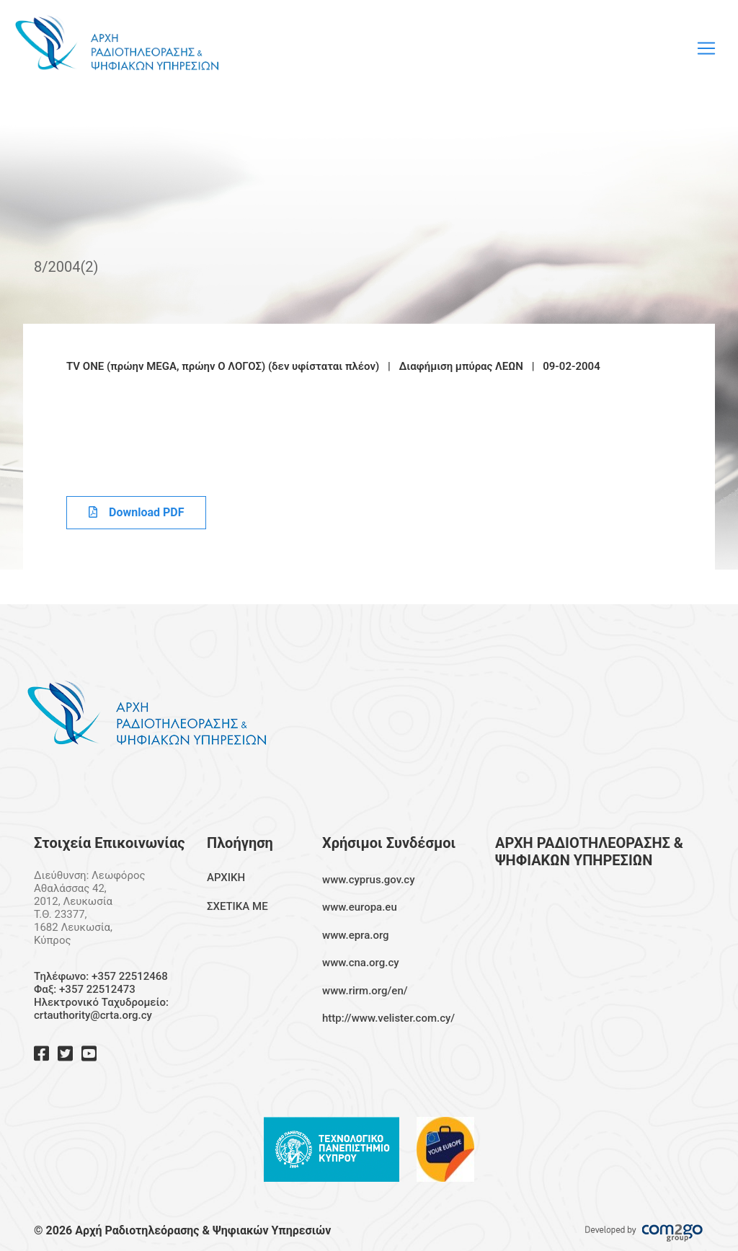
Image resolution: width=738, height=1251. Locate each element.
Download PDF (136, 512)
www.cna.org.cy (360, 962)
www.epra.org (355, 935)
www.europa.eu (359, 907)
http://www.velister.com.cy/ (388, 1018)
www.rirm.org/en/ (365, 990)
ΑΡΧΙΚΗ (226, 877)
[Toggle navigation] (706, 48)
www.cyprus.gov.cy (368, 879)
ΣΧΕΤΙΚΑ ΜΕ (237, 906)
